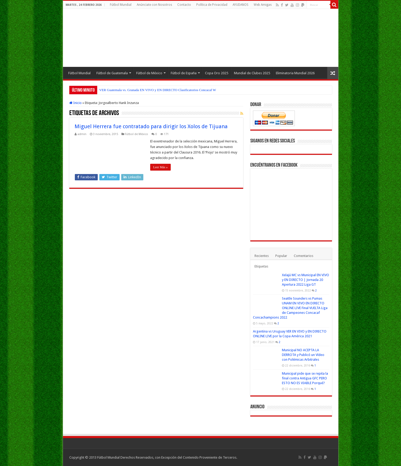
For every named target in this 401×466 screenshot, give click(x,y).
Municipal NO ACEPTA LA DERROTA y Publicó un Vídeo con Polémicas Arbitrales (303, 354)
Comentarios (303, 256)
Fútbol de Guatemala (112, 73)
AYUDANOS (240, 5)
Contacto (184, 5)
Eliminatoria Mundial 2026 (295, 73)
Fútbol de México (149, 73)
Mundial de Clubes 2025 (252, 73)
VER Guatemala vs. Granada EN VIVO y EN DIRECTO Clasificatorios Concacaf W (157, 90)
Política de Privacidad (211, 5)
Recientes (262, 256)
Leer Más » (160, 167)
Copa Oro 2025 (216, 73)
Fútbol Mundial (120, 5)
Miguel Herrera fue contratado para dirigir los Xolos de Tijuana (151, 126)
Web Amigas (263, 5)
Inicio (75, 103)
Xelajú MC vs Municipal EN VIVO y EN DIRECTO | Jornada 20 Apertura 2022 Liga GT (305, 279)
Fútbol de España (184, 73)
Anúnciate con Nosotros (154, 5)
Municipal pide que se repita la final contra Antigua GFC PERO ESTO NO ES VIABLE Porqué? (305, 378)
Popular (281, 256)
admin (81, 134)
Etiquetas (261, 266)
